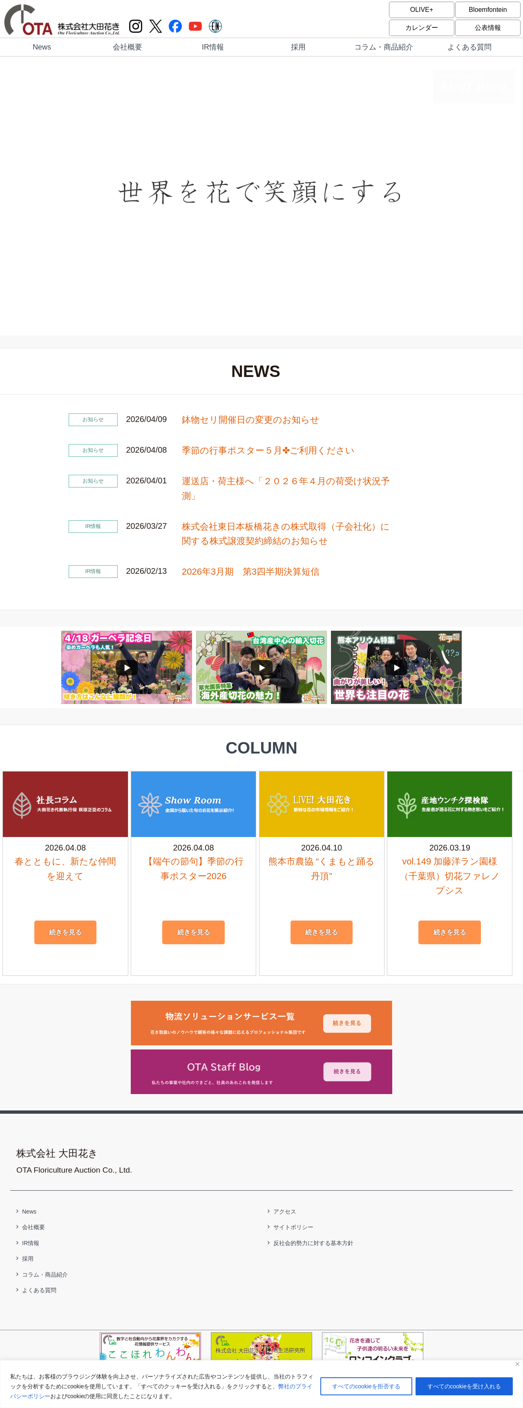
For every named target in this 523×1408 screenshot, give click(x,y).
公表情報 (488, 27)
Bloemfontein (488, 9)
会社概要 (127, 47)
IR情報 (213, 47)
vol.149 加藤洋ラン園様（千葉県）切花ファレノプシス (450, 875)
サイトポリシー (293, 1227)
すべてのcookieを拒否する (366, 1386)
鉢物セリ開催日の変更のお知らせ (251, 420)
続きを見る (65, 932)
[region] (261, 1384)
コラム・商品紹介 (383, 47)
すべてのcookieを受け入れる (464, 1386)
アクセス (284, 1211)
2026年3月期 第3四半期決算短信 (251, 571)
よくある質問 (469, 47)
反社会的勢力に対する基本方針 (313, 1243)
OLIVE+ (421, 9)
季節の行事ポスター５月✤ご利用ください (268, 450)
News (42, 47)
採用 (298, 47)
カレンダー (421, 27)
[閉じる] (517, 1364)
